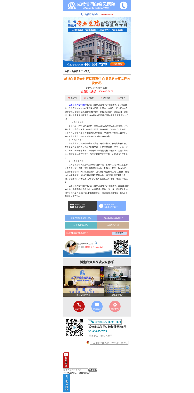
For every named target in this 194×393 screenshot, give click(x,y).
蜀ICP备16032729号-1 (101, 335)
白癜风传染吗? (113, 225)
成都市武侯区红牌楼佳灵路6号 (97, 88)
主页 (67, 71)
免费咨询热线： (97, 14)
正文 (87, 71)
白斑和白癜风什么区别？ (77, 233)
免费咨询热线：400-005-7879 (97, 91)
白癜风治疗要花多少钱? (80, 218)
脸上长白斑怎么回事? (113, 218)
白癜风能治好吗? (80, 225)
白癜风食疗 (77, 71)
